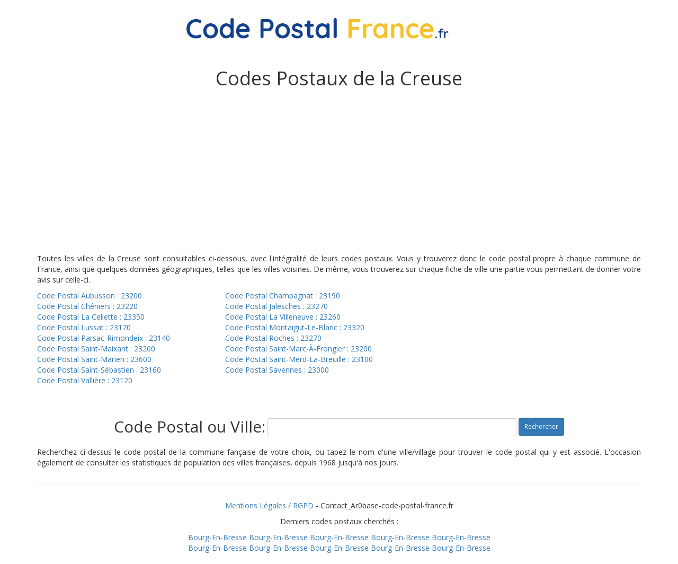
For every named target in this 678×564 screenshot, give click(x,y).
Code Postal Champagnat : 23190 (282, 295)
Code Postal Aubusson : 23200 (89, 295)
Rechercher (541, 426)
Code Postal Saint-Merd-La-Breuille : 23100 (299, 359)
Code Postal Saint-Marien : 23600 (94, 359)
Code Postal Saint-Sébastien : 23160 (99, 370)
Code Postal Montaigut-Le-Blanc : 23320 (294, 327)
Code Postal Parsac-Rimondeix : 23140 (103, 338)
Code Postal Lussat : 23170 (84, 327)
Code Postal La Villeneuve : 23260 (283, 317)
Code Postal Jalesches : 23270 (276, 306)
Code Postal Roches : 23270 (273, 338)
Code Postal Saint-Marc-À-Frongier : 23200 (298, 348)
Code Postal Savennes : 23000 (277, 370)
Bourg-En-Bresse (217, 537)
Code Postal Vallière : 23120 (84, 380)
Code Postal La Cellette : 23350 (91, 317)
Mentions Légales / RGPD (269, 505)
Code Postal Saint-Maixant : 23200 (96, 348)
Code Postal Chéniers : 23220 (87, 306)
